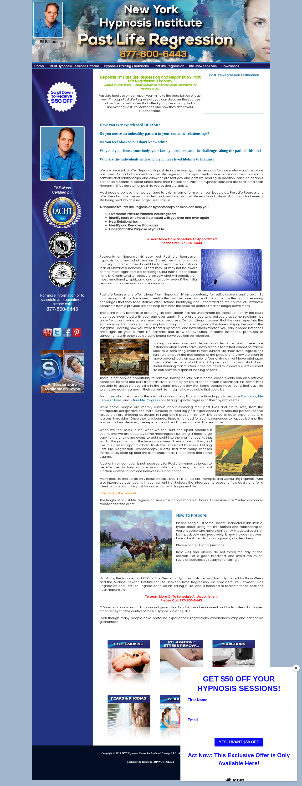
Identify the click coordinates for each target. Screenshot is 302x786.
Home (39, 66)
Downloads (230, 66)
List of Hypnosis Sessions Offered (74, 66)
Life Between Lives (203, 66)
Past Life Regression (169, 66)
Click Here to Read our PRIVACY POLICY (150, 762)
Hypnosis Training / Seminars (126, 66)
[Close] (296, 668)
